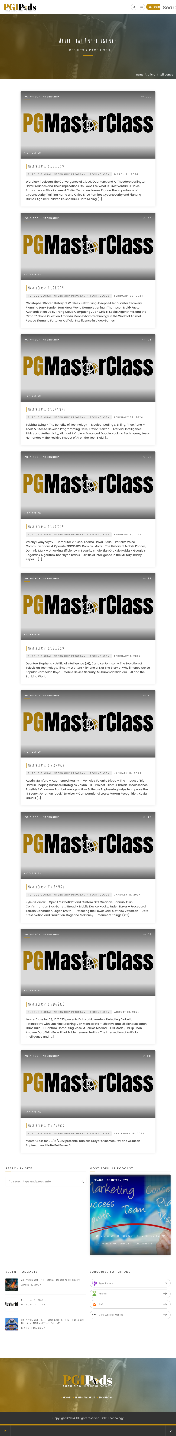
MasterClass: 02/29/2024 (47, 287)
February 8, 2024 (127, 534)
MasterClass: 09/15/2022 (47, 1125)
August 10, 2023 (127, 1012)
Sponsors (106, 1397)
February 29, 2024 (128, 295)
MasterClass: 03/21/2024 (47, 166)
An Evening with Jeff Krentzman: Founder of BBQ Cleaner (50, 1280)
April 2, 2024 (31, 1284)
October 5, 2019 (149, 1243)
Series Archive (84, 1397)
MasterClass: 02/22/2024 (47, 409)
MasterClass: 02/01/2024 (47, 648)
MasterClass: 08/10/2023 (47, 1004)
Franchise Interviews (111, 1180)
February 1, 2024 (127, 656)
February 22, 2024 (128, 417)
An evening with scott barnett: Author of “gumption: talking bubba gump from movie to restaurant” (53, 1321)
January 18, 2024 (128, 773)
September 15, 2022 (129, 1133)
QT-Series (34, 153)
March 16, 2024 (33, 1328)
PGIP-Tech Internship (41, 96)
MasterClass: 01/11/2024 (46, 886)
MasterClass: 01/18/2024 (46, 765)
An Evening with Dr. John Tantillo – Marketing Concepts (131, 1236)
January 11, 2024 (127, 894)
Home (139, 74)
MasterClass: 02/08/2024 (47, 526)
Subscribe (159, 7)
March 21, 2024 (126, 174)
